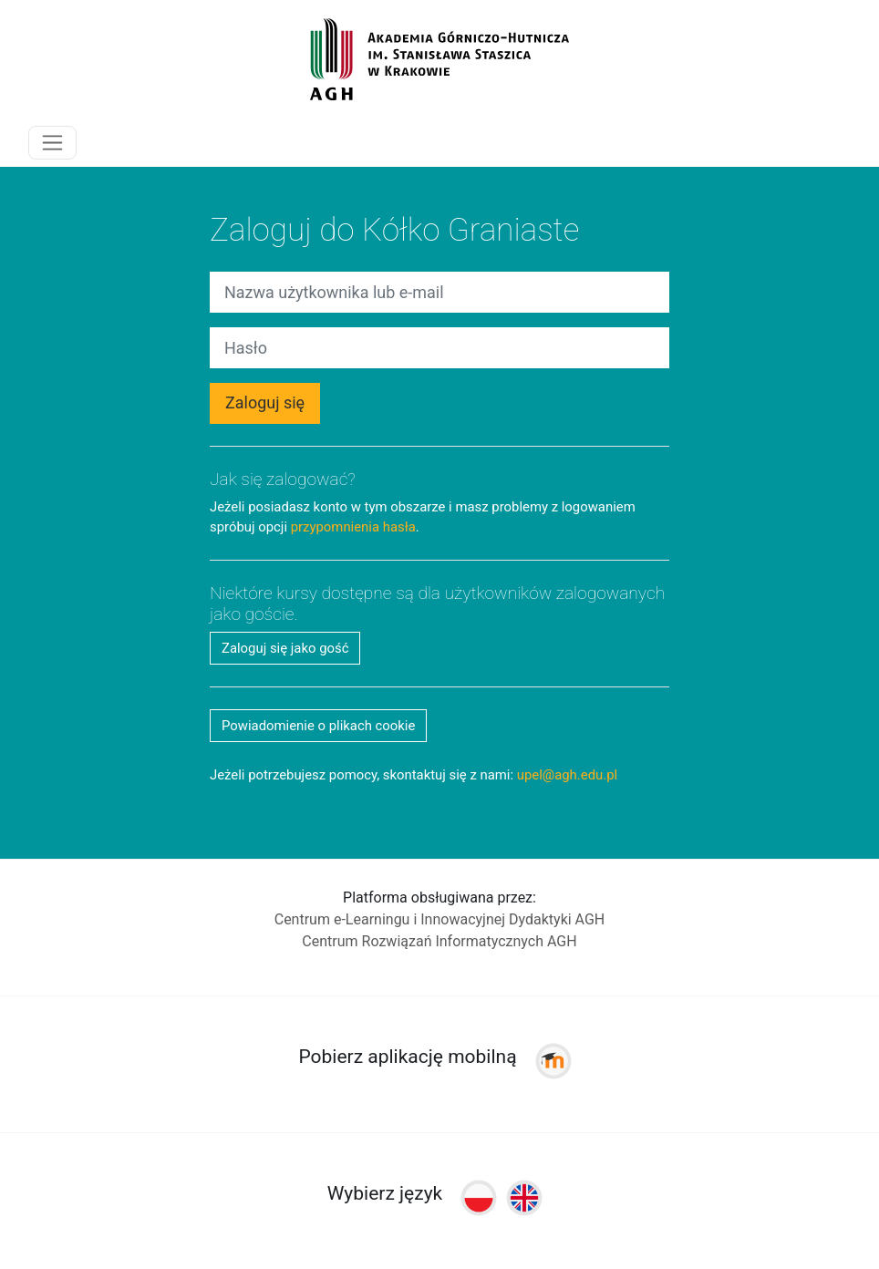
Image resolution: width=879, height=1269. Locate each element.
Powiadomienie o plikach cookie (318, 725)
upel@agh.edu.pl (567, 775)
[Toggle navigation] (52, 143)
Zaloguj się (265, 402)
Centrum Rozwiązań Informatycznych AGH (439, 941)
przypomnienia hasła (353, 527)
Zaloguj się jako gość (285, 648)
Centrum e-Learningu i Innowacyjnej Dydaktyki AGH (439, 919)
